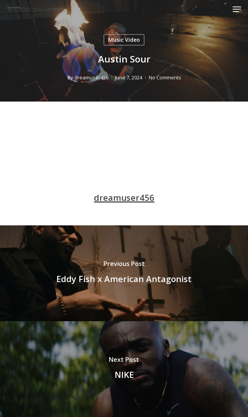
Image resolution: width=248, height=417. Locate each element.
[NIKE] (124, 369)
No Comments (164, 77)
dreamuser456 (91, 77)
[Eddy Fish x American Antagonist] (124, 273)
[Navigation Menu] (237, 9)
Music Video (124, 39)
